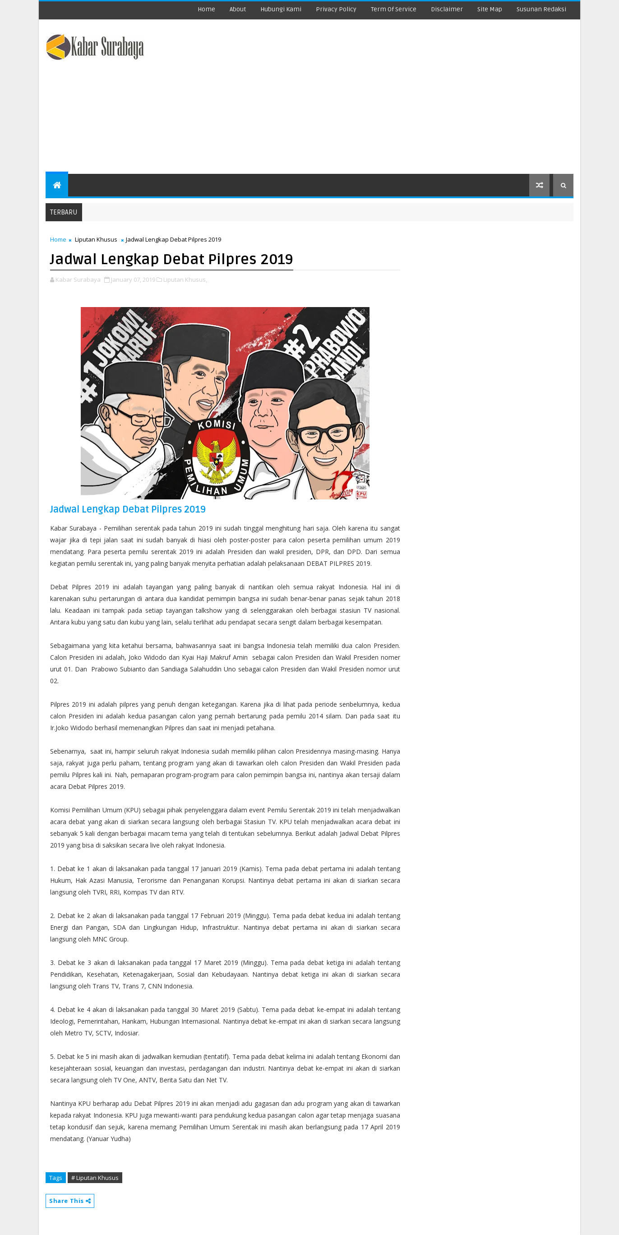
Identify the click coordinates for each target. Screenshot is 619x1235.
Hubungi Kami (280, 9)
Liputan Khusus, (185, 279)
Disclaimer (447, 9)
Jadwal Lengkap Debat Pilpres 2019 (128, 509)
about (238, 9)
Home (206, 9)
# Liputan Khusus (95, 1178)
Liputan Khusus (96, 239)
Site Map (489, 9)
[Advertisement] (408, 97)
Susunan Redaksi (541, 9)
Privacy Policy (336, 9)
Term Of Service (393, 9)
